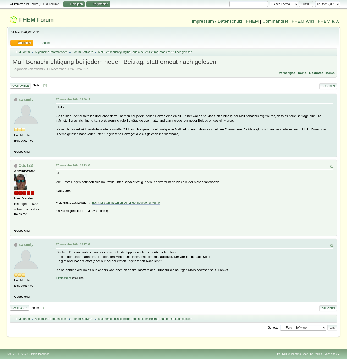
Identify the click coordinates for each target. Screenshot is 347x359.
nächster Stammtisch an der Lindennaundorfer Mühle (126, 202)
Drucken (328, 86)
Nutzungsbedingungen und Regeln (302, 354)
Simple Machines (39, 354)
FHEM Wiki (303, 21)
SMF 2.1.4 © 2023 (17, 354)
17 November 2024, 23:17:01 (73, 244)
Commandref (275, 21)
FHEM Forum (36, 20)
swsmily (25, 99)
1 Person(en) (63, 277)
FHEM (252, 21)
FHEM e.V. (328, 21)
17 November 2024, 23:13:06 (73, 165)
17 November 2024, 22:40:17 (73, 99)
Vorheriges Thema (292, 73)
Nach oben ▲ (332, 354)
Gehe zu (273, 327)
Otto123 (25, 165)
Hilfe (277, 354)
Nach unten (20, 85)
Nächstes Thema (322, 73)
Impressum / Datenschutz (217, 21)
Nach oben (19, 307)
